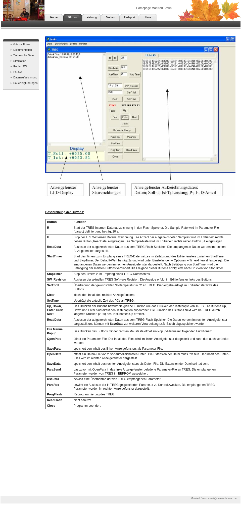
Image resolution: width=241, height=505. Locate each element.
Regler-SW (20, 66)
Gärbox (73, 17)
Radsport (129, 17)
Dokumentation (22, 49)
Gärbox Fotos (21, 44)
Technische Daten (24, 55)
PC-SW (18, 71)
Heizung (91, 17)
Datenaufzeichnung (25, 77)
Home (54, 17)
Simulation (19, 60)
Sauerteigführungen (25, 82)
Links (148, 17)
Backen (110, 17)
